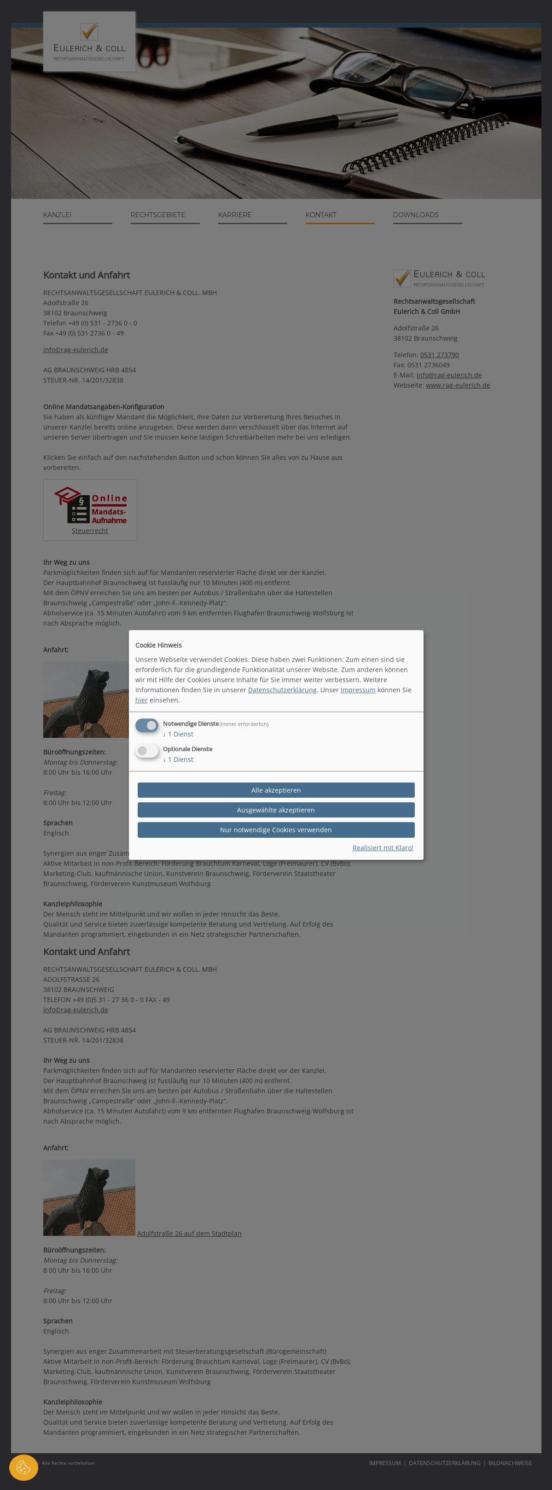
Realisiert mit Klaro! (383, 847)
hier (141, 700)
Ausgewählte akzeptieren (276, 810)
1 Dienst (178, 734)
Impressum (358, 689)
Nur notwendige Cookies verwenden (276, 829)
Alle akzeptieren (276, 790)
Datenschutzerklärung (282, 689)
